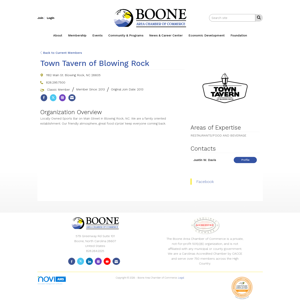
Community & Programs (125, 35)
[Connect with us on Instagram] (98, 261)
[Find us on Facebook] (71, 261)
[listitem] (41, 18)
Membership (77, 35)
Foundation (238, 35)
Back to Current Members (61, 53)
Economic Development (206, 35)
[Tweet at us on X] (80, 261)
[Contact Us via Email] (116, 261)
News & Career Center (166, 35)
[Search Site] (258, 17)
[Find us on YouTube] (107, 261)
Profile (245, 159)
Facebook (205, 181)
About (57, 35)
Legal (181, 277)
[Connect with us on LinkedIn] (89, 261)
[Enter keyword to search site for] (232, 18)
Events (97, 35)
